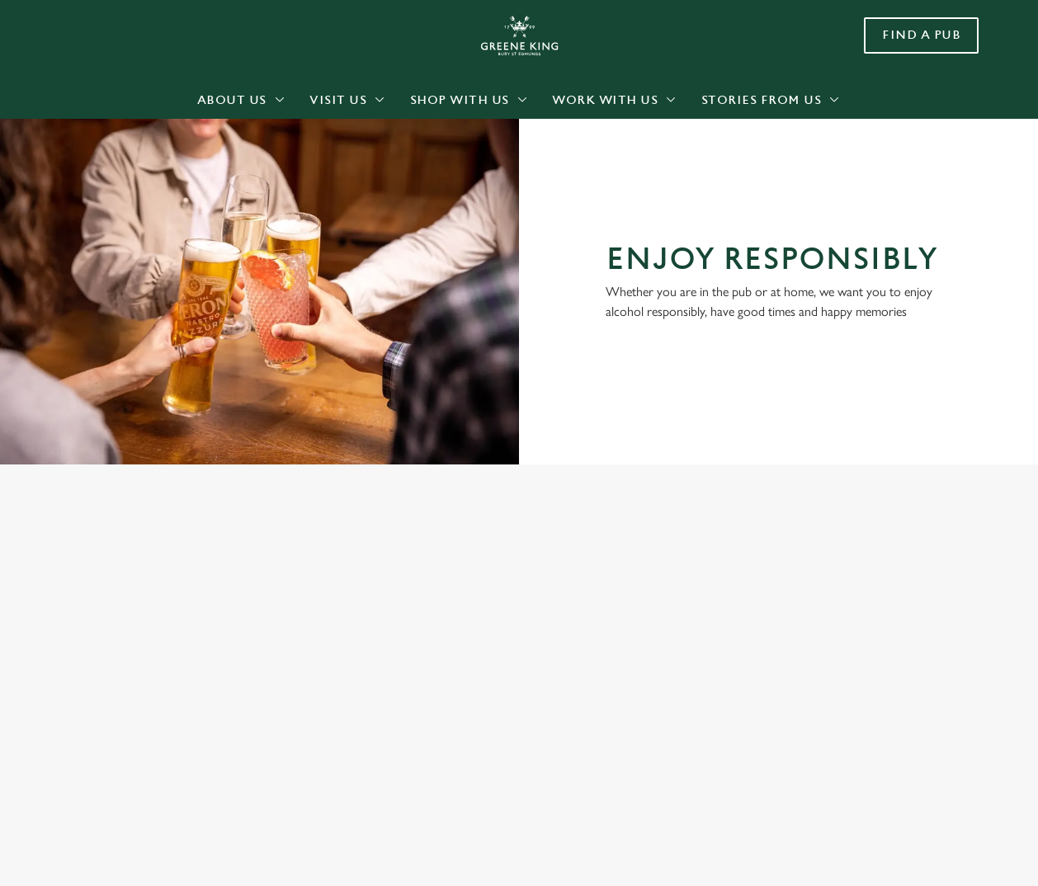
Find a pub (921, 35)
